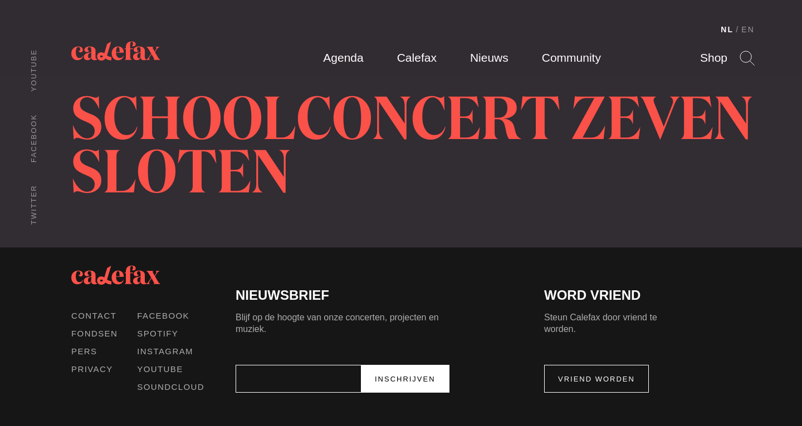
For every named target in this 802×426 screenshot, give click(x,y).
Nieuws (489, 57)
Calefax (417, 57)
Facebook (34, 138)
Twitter (34, 205)
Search (747, 58)
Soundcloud (170, 387)
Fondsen (94, 333)
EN (748, 29)
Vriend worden (596, 379)
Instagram (165, 351)
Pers (84, 351)
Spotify (157, 333)
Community (571, 57)
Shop (713, 57)
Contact (93, 315)
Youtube (34, 70)
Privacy (92, 369)
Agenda (343, 57)
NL (727, 29)
